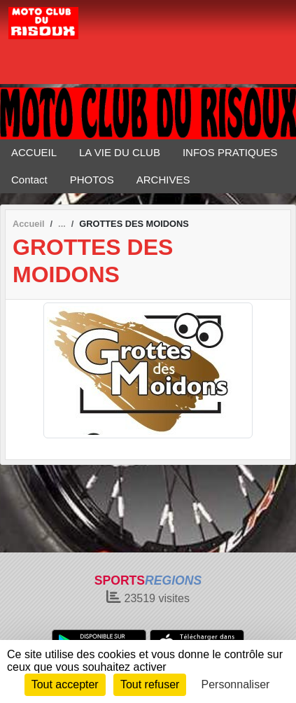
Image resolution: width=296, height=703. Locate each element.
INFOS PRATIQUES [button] (230, 152)
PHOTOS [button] (92, 180)
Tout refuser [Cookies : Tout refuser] (149, 684)
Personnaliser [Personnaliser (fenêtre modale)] (236, 684)
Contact (29, 180)
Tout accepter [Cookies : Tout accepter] (65, 684)
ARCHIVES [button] (163, 180)
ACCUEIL (34, 152)
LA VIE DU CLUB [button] (119, 152)
